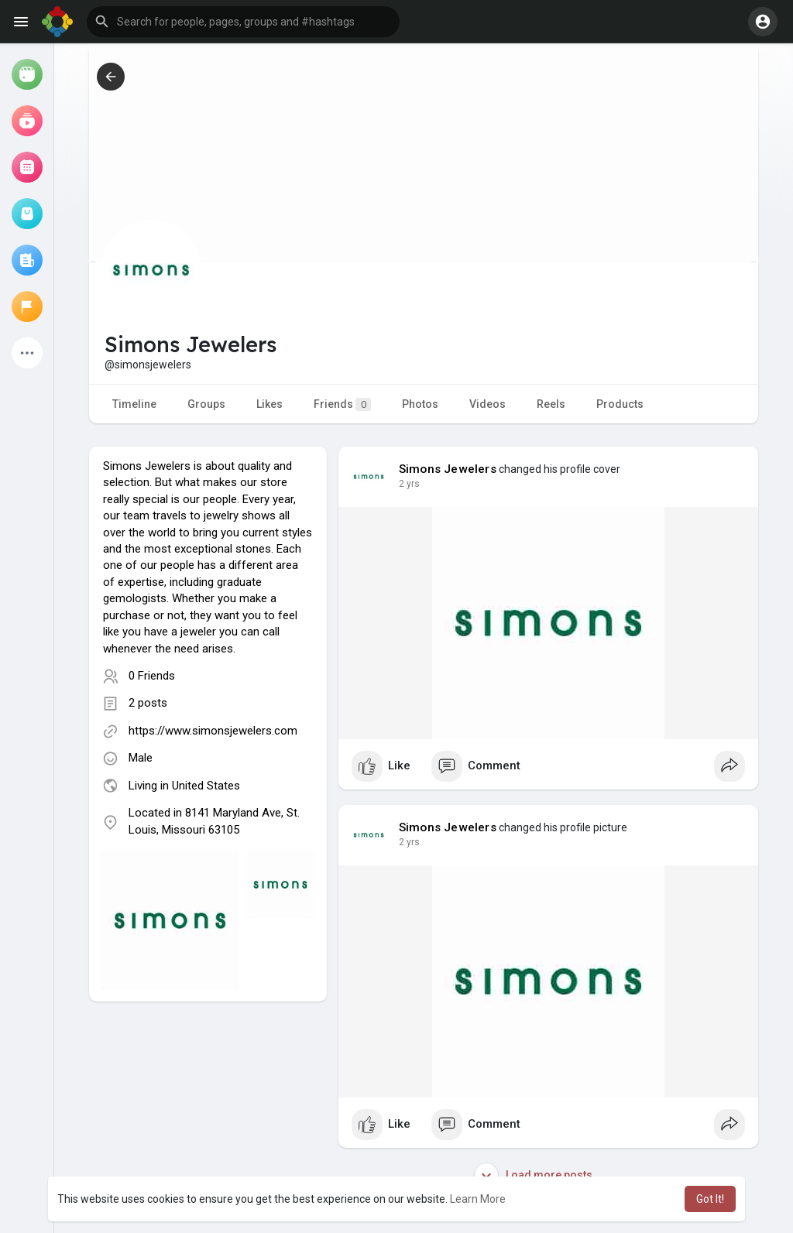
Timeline (134, 404)
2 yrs (409, 483)
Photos (420, 404)
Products (620, 404)
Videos (487, 404)
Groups (206, 404)
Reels (551, 404)
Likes (269, 404)
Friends (342, 404)
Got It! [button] (710, 1199)
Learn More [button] (478, 1199)
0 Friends (152, 676)
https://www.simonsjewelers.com (213, 731)
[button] (243, 21)
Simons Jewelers (447, 469)
